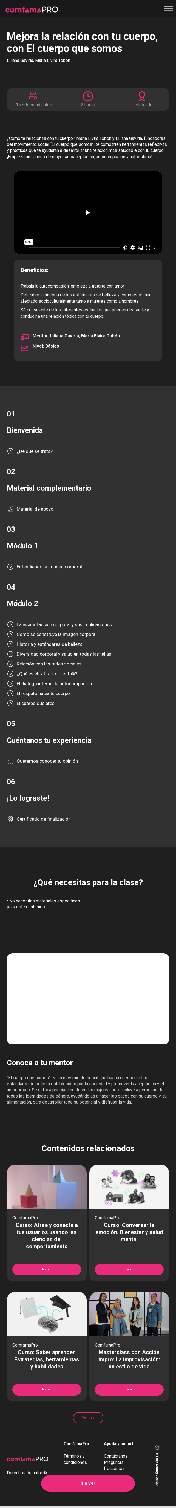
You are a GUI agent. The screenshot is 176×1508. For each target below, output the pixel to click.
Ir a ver (88, 1483)
